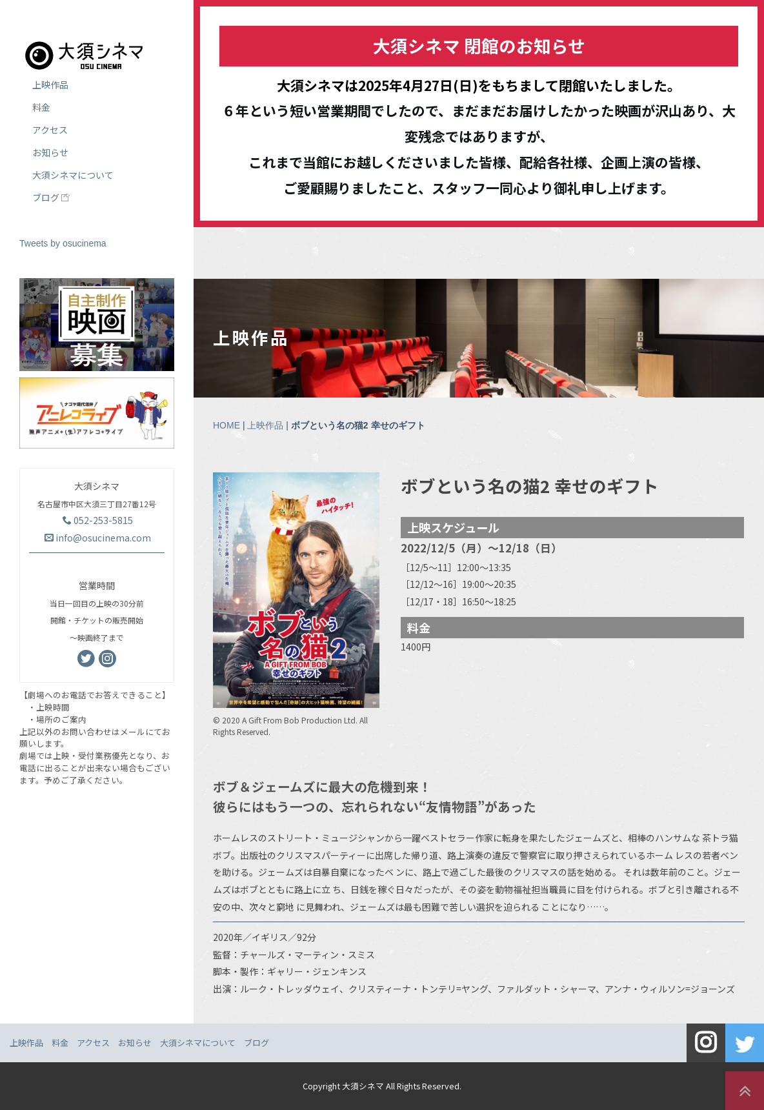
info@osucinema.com (98, 537)
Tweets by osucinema (62, 243)
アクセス (50, 129)
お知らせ (50, 152)
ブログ (51, 197)
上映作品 (265, 425)
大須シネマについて (73, 174)
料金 (41, 107)
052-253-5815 (98, 520)
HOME (226, 425)
